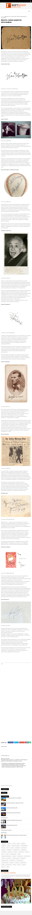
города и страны (15, 849)
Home (2, 16)
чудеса (24, 868)
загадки (3, 854)
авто (18, 847)
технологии (8, 868)
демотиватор (24, 849)
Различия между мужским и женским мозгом (17, 839)
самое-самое (14, 16)
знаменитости (7, 16)
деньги (3, 851)
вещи (9, 849)
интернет (4, 856)
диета (12, 851)
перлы (10, 862)
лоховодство (13, 858)
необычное (20, 860)
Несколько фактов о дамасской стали (15, 807)
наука (14, 860)
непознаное (4, 862)
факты (14, 868)
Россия (9, 847)
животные (24, 851)
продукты (4, 864)
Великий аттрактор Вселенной (13, 817)
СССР (14, 847)
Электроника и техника (6, 834)
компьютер (21, 856)
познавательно (23, 862)
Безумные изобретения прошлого (14, 824)
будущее (4, 849)
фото (19, 868)
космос (27, 856)
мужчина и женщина (6, 860)
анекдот (23, 847)
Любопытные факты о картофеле (14, 802)
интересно (24, 854)
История (4, 847)
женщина (18, 851)
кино (16, 856)
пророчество (11, 864)
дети (8, 851)
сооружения (23, 866)
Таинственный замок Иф (12, 812)
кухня (7, 858)
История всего (4, 822)
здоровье (9, 854)
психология (18, 864)
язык (8, 871)
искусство (10, 856)
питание (16, 862)
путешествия (26, 864)
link (2, 668)
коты (3, 858)
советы (16, 866)
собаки (11, 866)
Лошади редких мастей (12, 829)
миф (19, 858)
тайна (3, 868)
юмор (3, 871)
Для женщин (4, 837)
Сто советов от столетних (8, 877)
